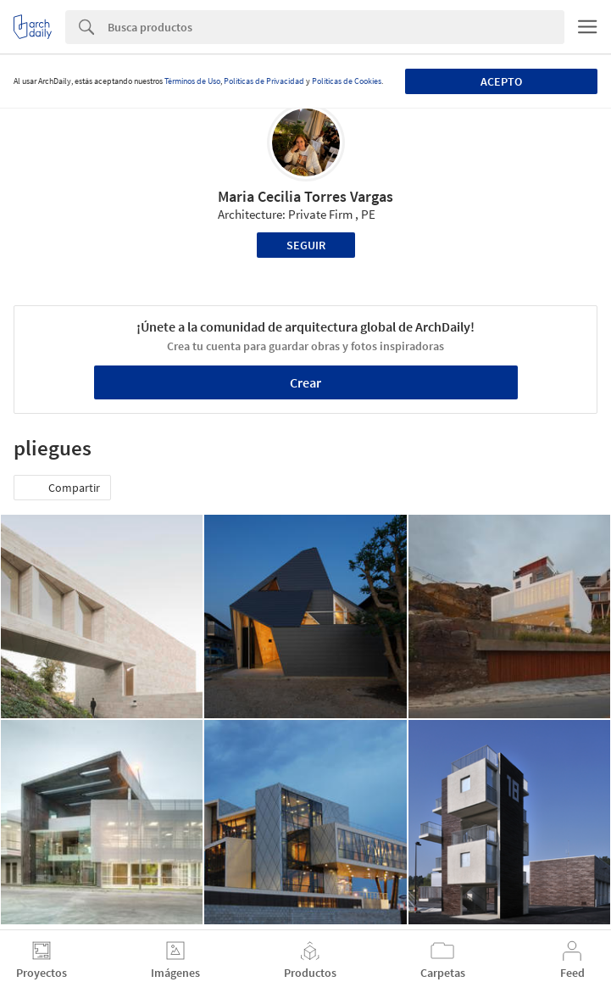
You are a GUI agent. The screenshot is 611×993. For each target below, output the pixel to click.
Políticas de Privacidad (264, 80)
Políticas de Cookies (346, 80)
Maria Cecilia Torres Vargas (305, 196)
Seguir (305, 245)
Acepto (501, 81)
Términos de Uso (192, 80)
